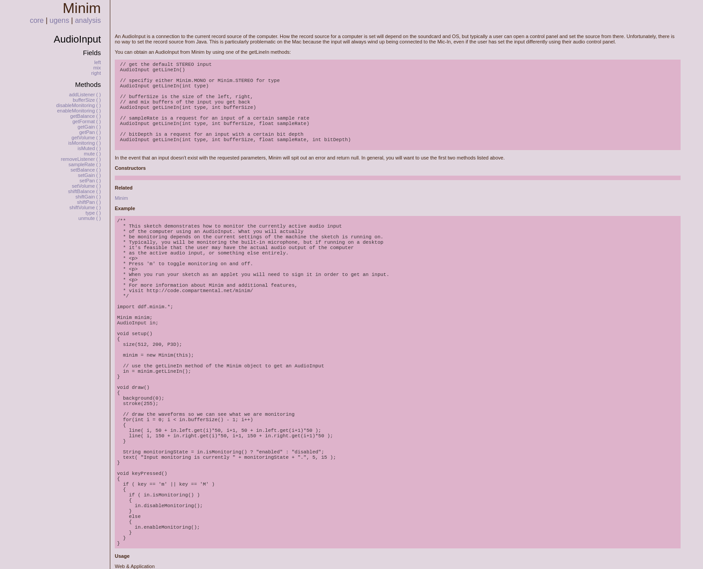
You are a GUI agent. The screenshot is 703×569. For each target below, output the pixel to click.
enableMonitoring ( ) (79, 110)
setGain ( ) (89, 175)
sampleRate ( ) (85, 164)
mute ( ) (92, 153)
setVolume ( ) (86, 186)
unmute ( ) (89, 218)
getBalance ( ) (85, 116)
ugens (59, 20)
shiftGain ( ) (88, 196)
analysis (88, 20)
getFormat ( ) (86, 121)
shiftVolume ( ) (85, 207)
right (96, 73)
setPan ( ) (90, 180)
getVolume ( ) (86, 137)
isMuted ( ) (89, 148)
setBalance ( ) (85, 169)
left (97, 62)
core (36, 20)
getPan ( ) (90, 132)
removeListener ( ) (81, 159)
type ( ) (93, 213)
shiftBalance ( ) (84, 191)
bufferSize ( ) (87, 100)
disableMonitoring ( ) (78, 105)
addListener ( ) (85, 94)
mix (97, 67)
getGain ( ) (89, 126)
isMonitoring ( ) (84, 143)
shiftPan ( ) (89, 202)
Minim (121, 198)
